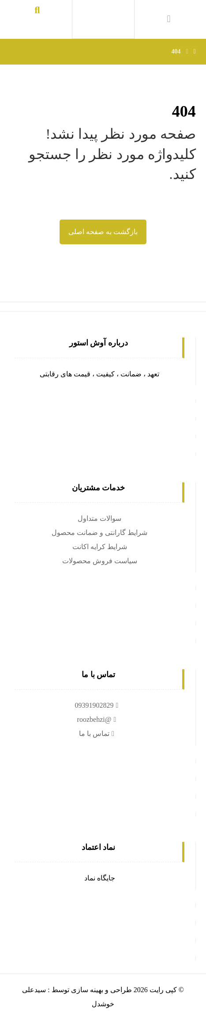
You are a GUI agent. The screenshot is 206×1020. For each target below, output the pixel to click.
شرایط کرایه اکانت (99, 546)
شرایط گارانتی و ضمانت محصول (99, 532)
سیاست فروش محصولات (99, 561)
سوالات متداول (99, 518)
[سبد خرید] (169, 18)
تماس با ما (97, 733)
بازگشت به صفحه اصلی (103, 231)
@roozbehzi (98, 719)
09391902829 (98, 705)
